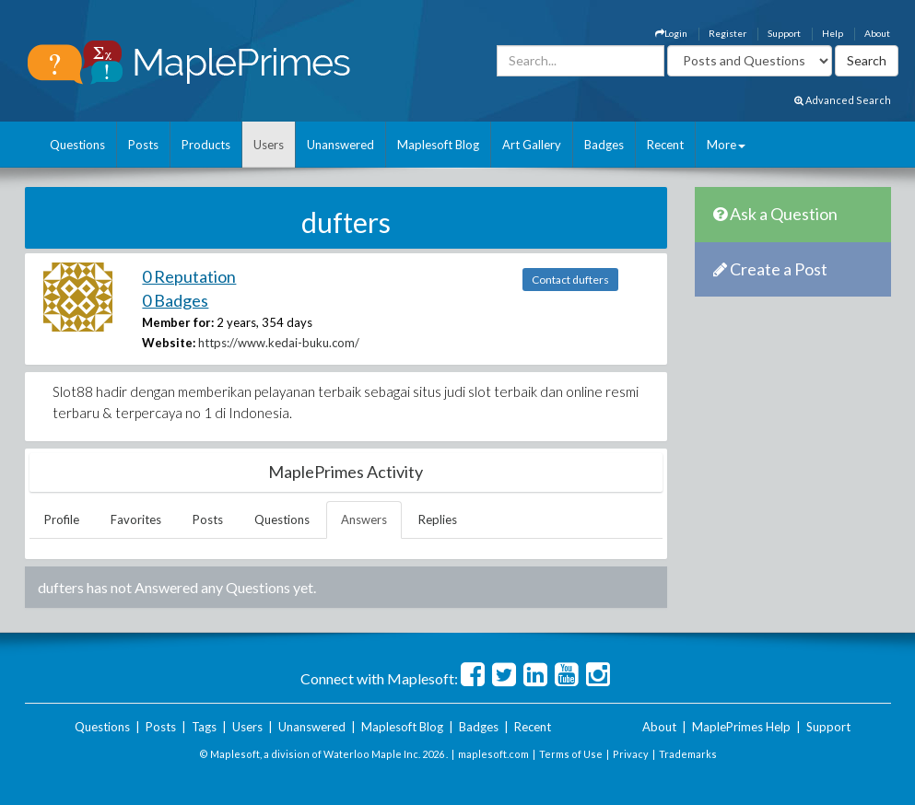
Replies (437, 519)
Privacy (631, 754)
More (726, 144)
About (877, 33)
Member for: (178, 322)
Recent (665, 144)
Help (832, 33)
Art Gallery (531, 144)
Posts (143, 144)
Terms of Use (571, 754)
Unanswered (340, 144)
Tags (204, 726)
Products (206, 144)
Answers (364, 519)
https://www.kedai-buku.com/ (278, 342)
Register (727, 33)
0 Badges (175, 300)
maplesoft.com (493, 754)
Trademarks (688, 754)
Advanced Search (842, 100)
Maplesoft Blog (438, 144)
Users (268, 144)
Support (784, 33)
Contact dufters (570, 279)
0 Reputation (189, 276)
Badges (604, 144)
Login (671, 33)
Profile (61, 519)
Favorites (136, 519)
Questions (77, 144)
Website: (168, 342)
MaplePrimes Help (741, 726)
